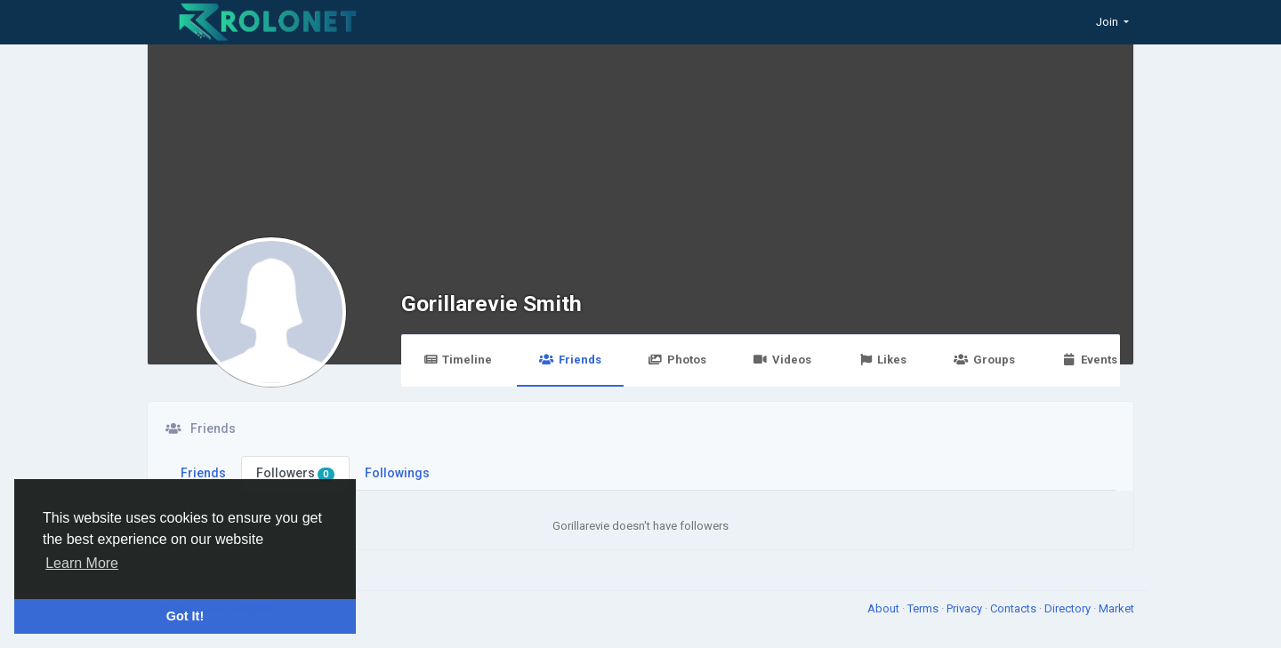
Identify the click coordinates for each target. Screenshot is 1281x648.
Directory (1068, 608)
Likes (882, 359)
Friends (569, 359)
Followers (295, 474)
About (884, 608)
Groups (984, 359)
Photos (677, 359)
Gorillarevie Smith (491, 303)
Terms (924, 608)
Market (1116, 608)
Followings (397, 473)
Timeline (457, 359)
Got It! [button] (185, 616)
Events (1089, 359)
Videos (782, 359)
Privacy (966, 608)
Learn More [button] (81, 563)
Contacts (1014, 608)
